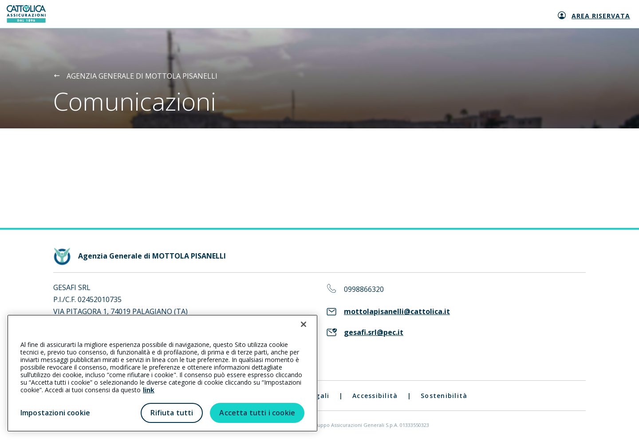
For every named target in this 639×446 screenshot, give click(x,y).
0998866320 (364, 289)
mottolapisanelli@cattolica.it (397, 311)
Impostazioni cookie (55, 413)
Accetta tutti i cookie (257, 413)
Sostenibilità (444, 395)
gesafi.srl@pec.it (373, 332)
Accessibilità (375, 395)
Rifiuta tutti (171, 413)
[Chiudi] (303, 324)
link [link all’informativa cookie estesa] (148, 390)
